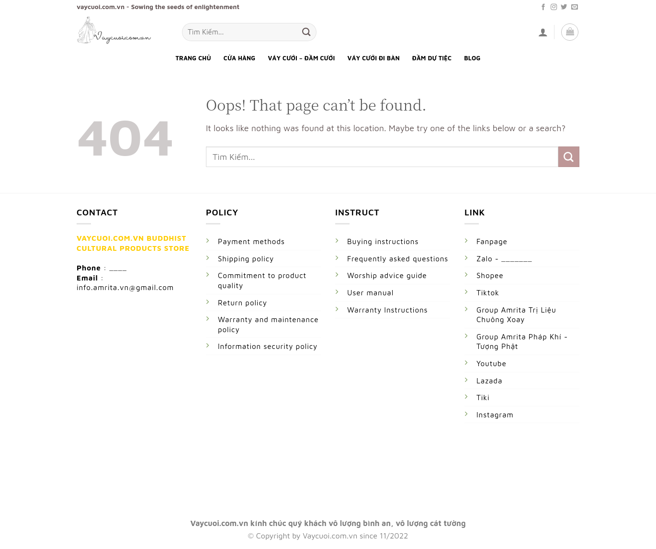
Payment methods (251, 241)
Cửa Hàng (240, 58)
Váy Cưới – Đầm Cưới (301, 58)
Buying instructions (382, 241)
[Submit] (306, 32)
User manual (370, 292)
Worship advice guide (387, 275)
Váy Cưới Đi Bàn (374, 58)
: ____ (115, 267)
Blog (472, 58)
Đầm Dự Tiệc (432, 58)
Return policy (242, 302)
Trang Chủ (193, 58)
